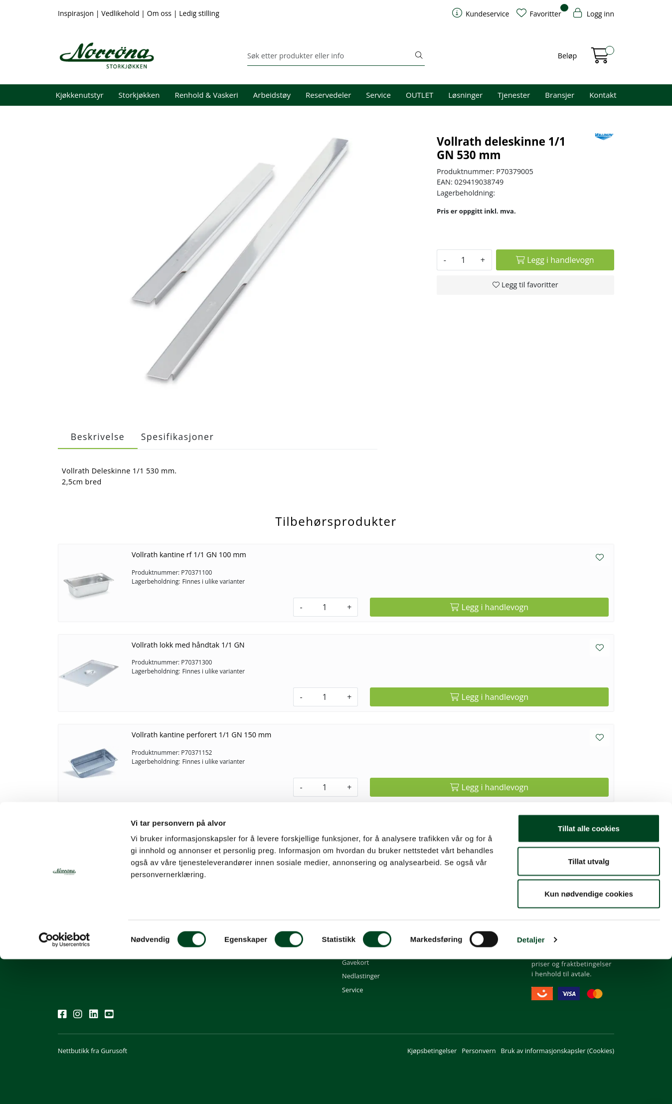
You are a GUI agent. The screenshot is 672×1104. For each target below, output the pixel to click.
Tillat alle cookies (589, 973)
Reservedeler (328, 95)
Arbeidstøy (272, 95)
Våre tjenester (458, 894)
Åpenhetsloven (459, 921)
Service (378, 95)
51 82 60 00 (268, 894)
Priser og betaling (368, 921)
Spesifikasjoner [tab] (177, 436)
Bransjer (559, 95)
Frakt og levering (366, 935)
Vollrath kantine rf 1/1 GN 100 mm (189, 554)
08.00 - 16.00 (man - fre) (286, 908)
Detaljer (531, 1084)
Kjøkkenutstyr (80, 95)
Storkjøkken (139, 95)
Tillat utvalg (588, 1006)
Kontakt (602, 95)
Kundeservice (367, 867)
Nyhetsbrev (79, 867)
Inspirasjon (77, 13)
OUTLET (419, 95)
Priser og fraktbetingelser (571, 908)
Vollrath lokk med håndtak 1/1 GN (188, 645)
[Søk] (330, 56)
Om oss (160, 13)
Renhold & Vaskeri (206, 95)
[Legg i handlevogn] (555, 259)
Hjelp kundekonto (368, 908)
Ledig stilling (199, 13)
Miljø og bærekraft (464, 908)
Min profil (356, 881)
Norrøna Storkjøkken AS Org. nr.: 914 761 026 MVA (288, 940)
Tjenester (514, 95)
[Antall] (463, 259)
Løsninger (465, 95)
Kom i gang (358, 894)
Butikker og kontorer (281, 921)
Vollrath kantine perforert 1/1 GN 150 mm (201, 734)
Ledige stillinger (460, 935)
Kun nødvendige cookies (588, 1038)
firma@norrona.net (280, 881)
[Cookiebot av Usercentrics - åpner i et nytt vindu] (64, 1084)
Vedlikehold (121, 13)
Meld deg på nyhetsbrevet (105, 911)
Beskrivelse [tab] (98, 436)
